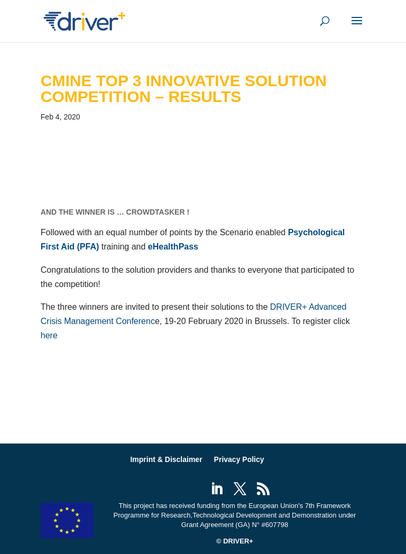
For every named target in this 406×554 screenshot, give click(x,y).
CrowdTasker (155, 212)
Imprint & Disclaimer (166, 459)
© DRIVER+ (234, 541)
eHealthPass (173, 246)
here (49, 335)
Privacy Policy (239, 459)
